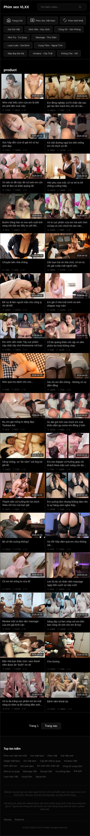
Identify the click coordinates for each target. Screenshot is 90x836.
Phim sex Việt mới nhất (15, 755)
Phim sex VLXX (16, 7)
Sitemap (7, 819)
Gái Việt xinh (67, 755)
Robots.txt (19, 819)
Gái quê (78, 771)
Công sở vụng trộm (72, 766)
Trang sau (51, 725)
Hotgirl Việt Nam (12, 761)
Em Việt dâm (30, 761)
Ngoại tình (41, 776)
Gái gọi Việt (46, 771)
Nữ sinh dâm (27, 766)
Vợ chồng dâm (62, 771)
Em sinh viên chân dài (48, 766)
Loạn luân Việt (11, 776)
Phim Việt (52, 755)
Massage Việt (30, 771)
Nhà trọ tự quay (11, 771)
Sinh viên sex (10, 766)
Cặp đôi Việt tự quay (50, 761)
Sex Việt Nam (37, 755)
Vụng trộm (26, 776)
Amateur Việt (70, 761)
